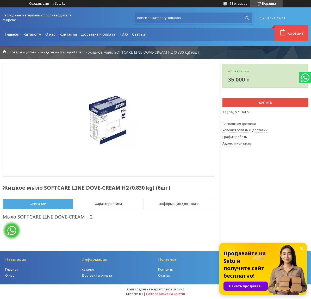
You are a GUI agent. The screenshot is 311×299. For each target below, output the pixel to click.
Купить (265, 103)
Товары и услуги (23, 52)
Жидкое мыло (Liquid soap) (62, 52)
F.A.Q (124, 34)
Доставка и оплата (98, 34)
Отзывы (164, 275)
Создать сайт (39, 3)
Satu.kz (178, 289)
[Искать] (246, 18)
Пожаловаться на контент (165, 294)
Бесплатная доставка (239, 124)
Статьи (138, 34)
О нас (50, 34)
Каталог (30, 34)
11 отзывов (238, 3)
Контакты (68, 34)
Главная (12, 34)
